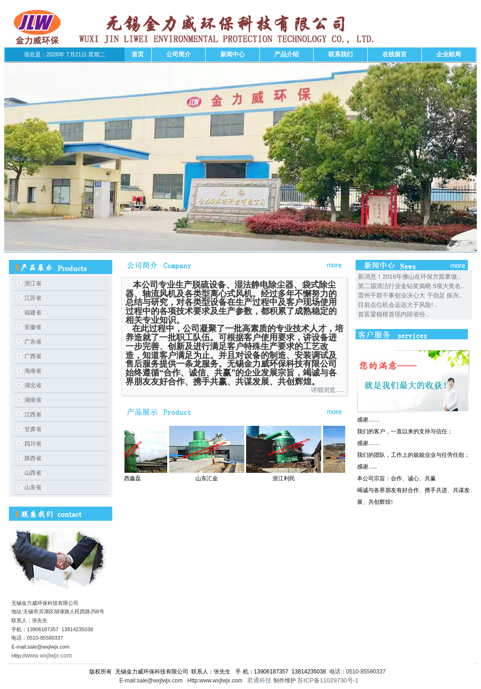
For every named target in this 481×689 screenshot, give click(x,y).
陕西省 (32, 458)
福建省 (32, 312)
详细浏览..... (327, 389)
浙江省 (32, 283)
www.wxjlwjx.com (48, 655)
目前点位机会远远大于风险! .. (398, 304)
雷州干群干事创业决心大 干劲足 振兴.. (410, 295)
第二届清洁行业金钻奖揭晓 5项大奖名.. (411, 286)
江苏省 (32, 298)
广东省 (32, 341)
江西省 (32, 414)
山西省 (32, 473)
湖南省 (32, 400)
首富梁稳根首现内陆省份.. (393, 314)
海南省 (32, 371)
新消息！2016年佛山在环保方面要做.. (409, 276)
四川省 (32, 443)
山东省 (32, 487)
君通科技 (259, 680)
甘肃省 (32, 429)
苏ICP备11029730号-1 (328, 680)
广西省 (32, 356)
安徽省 (32, 327)
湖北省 (32, 385)
